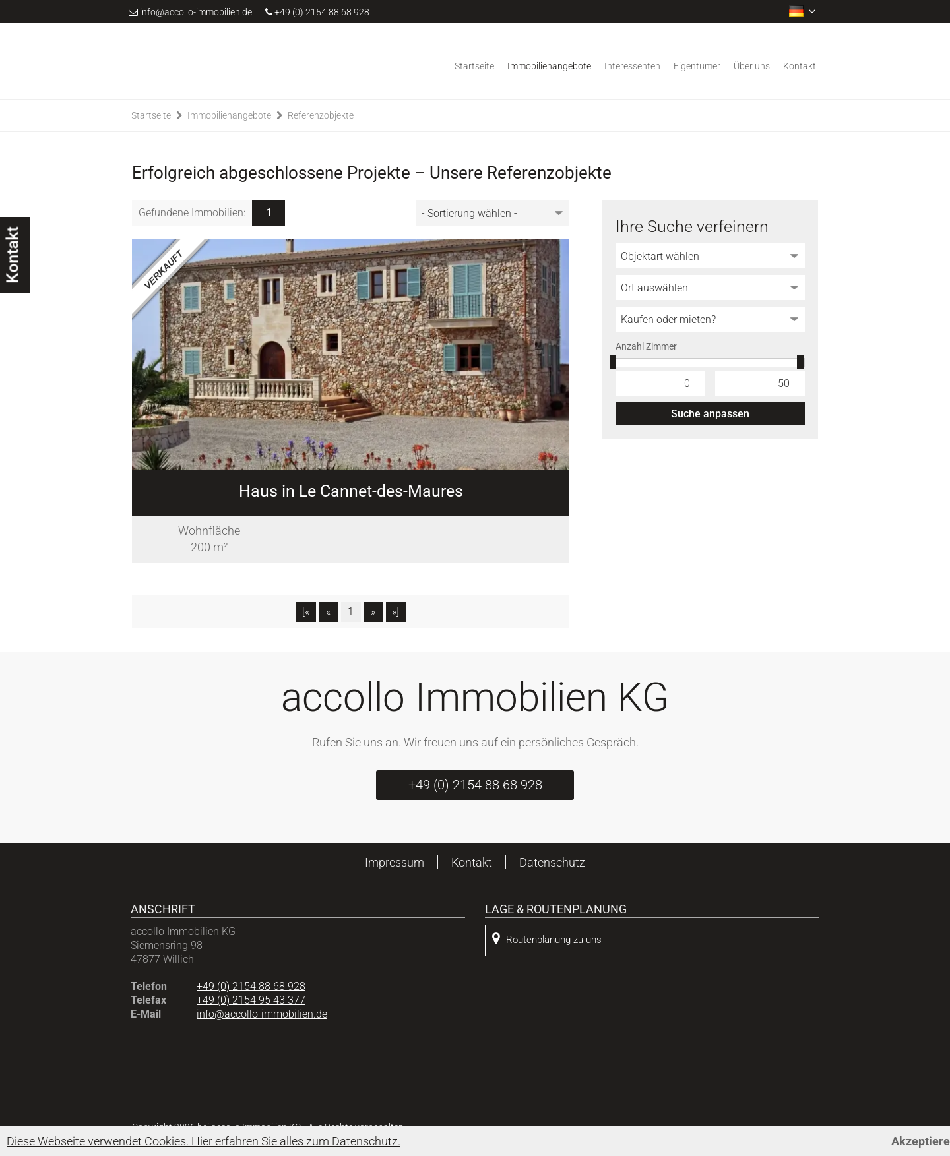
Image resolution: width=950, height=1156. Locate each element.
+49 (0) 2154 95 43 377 (251, 1000)
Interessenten (632, 66)
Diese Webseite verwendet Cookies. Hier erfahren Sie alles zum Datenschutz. (203, 1141)
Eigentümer (697, 66)
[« (305, 611)
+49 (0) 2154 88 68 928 (317, 12)
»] (395, 611)
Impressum (394, 862)
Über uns (752, 66)
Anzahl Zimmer (646, 346)
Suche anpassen (710, 414)
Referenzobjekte (321, 115)
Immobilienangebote (549, 66)
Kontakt (799, 66)
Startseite (474, 66)
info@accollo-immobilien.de (196, 12)
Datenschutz (552, 862)
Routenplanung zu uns (547, 939)
